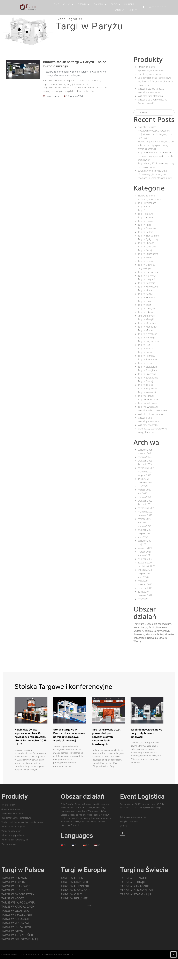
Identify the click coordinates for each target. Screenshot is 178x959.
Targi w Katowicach (148, 286)
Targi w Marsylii (146, 319)
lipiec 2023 (143, 479)
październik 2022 (146, 508)
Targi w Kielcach (146, 290)
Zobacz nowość (146, 103)
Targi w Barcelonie (147, 228)
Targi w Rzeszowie (147, 359)
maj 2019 (143, 599)
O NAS (68, 4)
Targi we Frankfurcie (148, 399)
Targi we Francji (146, 396)
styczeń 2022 (145, 526)
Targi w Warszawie (147, 392)
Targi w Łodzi (144, 305)
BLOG (115, 4)
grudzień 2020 (145, 559)
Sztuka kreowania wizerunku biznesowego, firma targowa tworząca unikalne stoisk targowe (155, 174)
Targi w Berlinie (145, 232)
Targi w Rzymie (145, 363)
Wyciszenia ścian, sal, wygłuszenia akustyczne (22, 822)
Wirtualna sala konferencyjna (152, 99)
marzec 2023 (144, 489)
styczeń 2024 (145, 457)
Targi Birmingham (147, 203)
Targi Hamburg (145, 213)
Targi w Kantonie (146, 283)
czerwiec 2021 (145, 540)
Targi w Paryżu (88, 71)
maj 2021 (143, 544)
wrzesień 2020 (145, 570)
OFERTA (83, 4)
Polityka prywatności (129, 821)
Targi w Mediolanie (147, 323)
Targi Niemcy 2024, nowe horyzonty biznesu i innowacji (146, 733)
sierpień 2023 (144, 475)
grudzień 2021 (145, 530)
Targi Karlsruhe (145, 217)
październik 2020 (146, 566)
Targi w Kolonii (145, 294)
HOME (55, 4)
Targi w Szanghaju (147, 370)
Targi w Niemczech (147, 334)
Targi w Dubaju (145, 250)
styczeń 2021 (145, 555)
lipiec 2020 (143, 577)
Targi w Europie (72, 71)
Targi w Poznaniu (146, 355)
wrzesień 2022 (145, 511)
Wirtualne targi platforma (150, 96)
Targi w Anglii (144, 224)
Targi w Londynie (146, 308)
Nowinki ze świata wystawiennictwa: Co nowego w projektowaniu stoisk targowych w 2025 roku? (31, 737)
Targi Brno (143, 210)
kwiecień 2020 (145, 584)
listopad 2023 (145, 464)
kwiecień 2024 (145, 453)
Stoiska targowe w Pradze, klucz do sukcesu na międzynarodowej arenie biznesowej (156, 145)
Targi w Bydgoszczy (148, 239)
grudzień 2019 (145, 588)
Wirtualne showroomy (149, 92)
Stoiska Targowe (54, 71)
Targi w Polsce (145, 352)
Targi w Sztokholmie (148, 377)
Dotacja (123, 826)
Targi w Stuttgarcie (147, 366)
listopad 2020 (145, 562)
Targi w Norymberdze (149, 341)
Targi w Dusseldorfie (148, 254)
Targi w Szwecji (145, 381)
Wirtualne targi (145, 417)
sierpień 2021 (144, 533)
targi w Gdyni (144, 268)
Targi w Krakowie (146, 297)
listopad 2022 (145, 504)
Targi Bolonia (144, 206)
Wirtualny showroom (148, 421)
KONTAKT (119, 10)
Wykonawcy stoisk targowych (69, 75)
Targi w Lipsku (145, 301)
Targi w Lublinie (145, 312)
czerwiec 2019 (145, 595)
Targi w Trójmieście (147, 388)
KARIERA (129, 4)
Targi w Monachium (148, 326)
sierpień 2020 (144, 573)
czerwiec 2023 (145, 482)
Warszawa (92, 811)
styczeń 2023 (145, 497)
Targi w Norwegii (146, 337)
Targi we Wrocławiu (148, 406)
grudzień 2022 (145, 500)
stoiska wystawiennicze (150, 199)
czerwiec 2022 (145, 515)
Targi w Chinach (146, 243)
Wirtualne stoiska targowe (151, 88)
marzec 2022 (144, 519)
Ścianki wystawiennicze (150, 74)
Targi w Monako (146, 330)
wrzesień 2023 (145, 471)
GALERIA (100, 4)
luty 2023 (142, 493)
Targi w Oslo (144, 345)
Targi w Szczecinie (147, 374)
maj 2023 (143, 486)
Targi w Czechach (147, 246)
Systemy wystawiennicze (150, 70)
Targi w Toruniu (146, 385)
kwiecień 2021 (145, 548)
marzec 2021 (144, 551)
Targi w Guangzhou (148, 272)
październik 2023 (146, 468)
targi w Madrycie (146, 315)
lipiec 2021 (143, 537)
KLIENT (133, 10)
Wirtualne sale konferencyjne (152, 410)
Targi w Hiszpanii (146, 279)
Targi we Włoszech (147, 403)
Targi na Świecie (146, 221)
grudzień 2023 (145, 460)
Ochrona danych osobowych (133, 817)
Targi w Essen (145, 257)
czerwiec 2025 (145, 449)
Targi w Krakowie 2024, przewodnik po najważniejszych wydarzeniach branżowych (156, 156)
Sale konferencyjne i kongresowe (154, 77)
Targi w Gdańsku (146, 264)
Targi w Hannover (147, 275)
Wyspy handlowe (146, 432)
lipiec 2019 (143, 591)
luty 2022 (142, 522)
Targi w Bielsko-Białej (148, 235)
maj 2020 (143, 580)
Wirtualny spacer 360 (148, 425)
